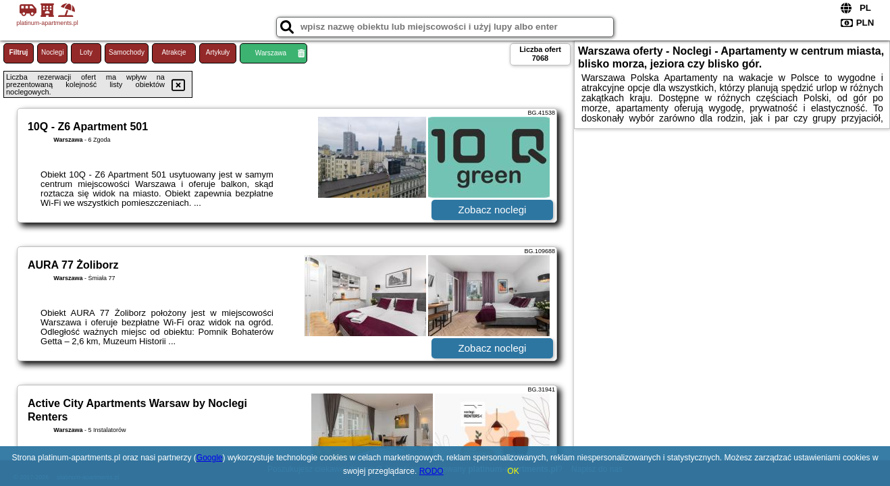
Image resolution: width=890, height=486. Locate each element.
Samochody (127, 52)
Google (210, 457)
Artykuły (218, 52)
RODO (431, 471)
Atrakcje (173, 52)
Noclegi (52, 52)
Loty (86, 52)
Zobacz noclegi (493, 209)
